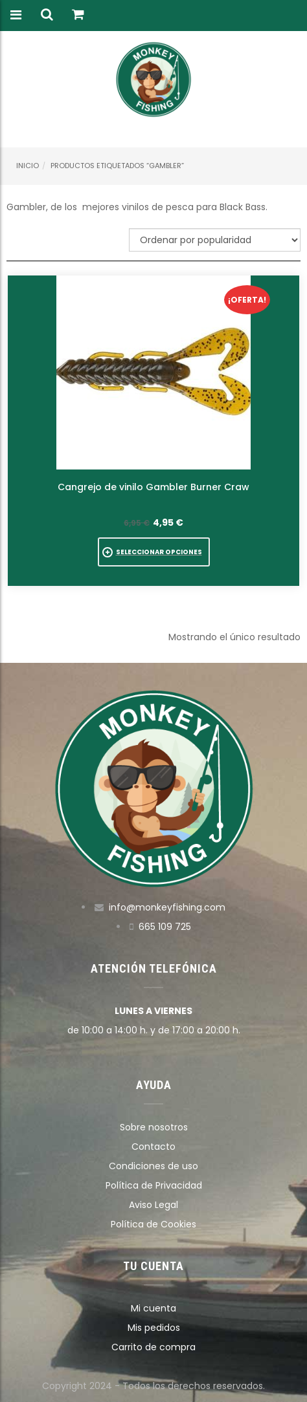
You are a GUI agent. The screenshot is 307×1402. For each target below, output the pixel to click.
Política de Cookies (153, 1224)
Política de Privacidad (154, 1185)
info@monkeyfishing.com (167, 907)
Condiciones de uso (153, 1165)
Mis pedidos (154, 1327)
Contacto (153, 1146)
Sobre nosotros (154, 1127)
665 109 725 (165, 926)
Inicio (27, 165)
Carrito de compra (153, 1347)
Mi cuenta (153, 1308)
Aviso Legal (153, 1204)
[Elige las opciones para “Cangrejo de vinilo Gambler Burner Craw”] (154, 551)
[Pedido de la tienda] (215, 240)
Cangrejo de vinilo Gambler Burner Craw (153, 486)
